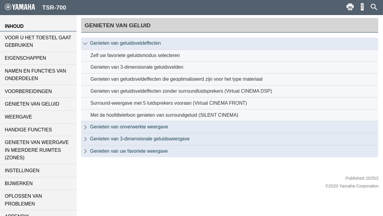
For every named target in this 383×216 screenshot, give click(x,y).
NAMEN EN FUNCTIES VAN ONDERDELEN (35, 74)
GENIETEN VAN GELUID (32, 103)
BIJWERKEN (19, 183)
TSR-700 (35, 7)
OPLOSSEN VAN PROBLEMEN (23, 200)
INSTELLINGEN (22, 170)
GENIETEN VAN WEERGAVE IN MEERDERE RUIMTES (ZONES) (37, 150)
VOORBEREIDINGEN (28, 91)
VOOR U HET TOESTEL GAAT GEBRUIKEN (38, 41)
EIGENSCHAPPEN (25, 58)
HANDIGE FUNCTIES (28, 129)
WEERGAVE (18, 116)
